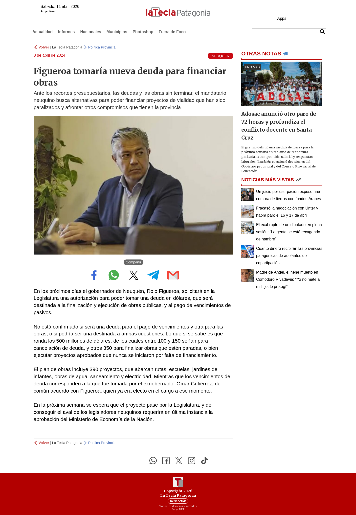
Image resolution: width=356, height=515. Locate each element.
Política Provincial (102, 47)
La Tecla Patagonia (67, 47)
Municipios (117, 32)
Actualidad (42, 32)
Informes (66, 32)
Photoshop (143, 32)
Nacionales (90, 32)
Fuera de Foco (172, 32)
